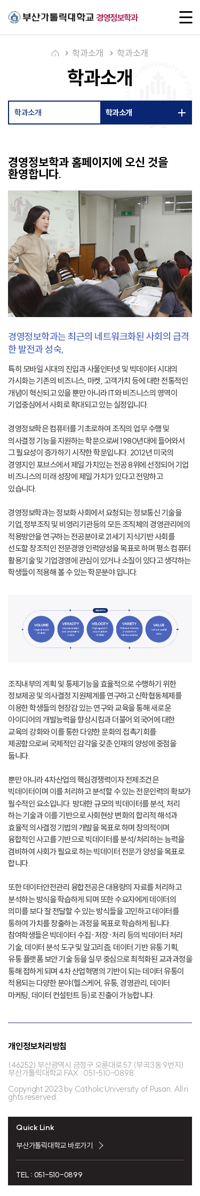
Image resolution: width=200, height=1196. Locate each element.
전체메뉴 (183, 17)
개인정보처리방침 (37, 1046)
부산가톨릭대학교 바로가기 (54, 1145)
